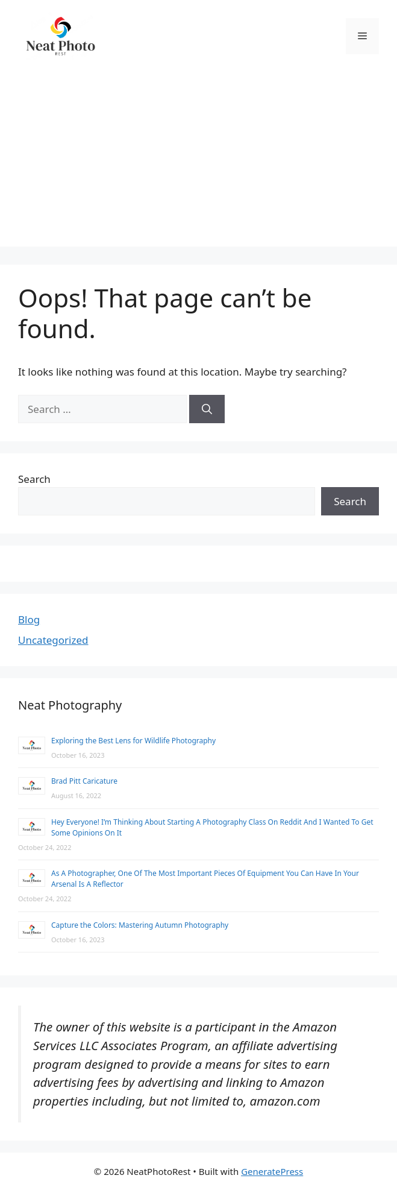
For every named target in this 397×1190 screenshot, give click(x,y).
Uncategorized (53, 640)
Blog (29, 619)
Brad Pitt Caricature (84, 781)
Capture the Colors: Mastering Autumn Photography (139, 925)
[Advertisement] (198, 162)
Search (34, 479)
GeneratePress (272, 1171)
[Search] (207, 409)
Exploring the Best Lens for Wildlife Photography (133, 740)
